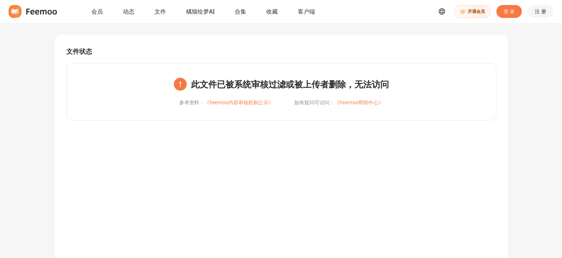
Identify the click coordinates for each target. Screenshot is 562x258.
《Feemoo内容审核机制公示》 (238, 102)
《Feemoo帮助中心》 (359, 102)
